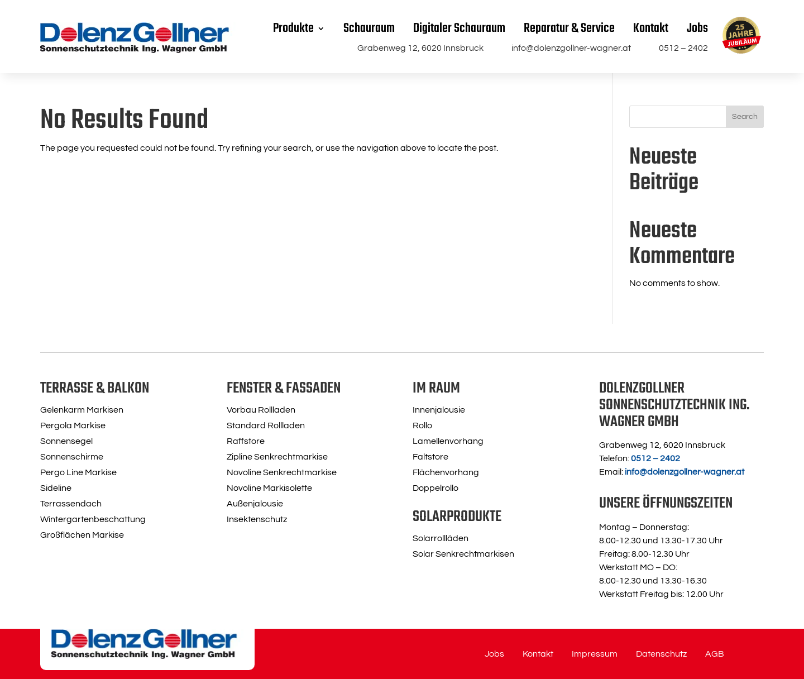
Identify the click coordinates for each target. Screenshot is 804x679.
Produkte (293, 28)
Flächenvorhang (446, 472)
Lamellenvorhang (448, 441)
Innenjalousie (439, 409)
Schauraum (369, 28)
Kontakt (650, 28)
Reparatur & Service (569, 28)
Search (745, 117)
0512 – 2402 (683, 48)
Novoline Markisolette (269, 488)
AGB (714, 654)
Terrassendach (71, 503)
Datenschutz (661, 654)
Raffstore (246, 441)
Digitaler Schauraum (459, 28)
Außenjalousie (255, 503)
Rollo (422, 425)
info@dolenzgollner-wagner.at (571, 48)
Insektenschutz (257, 519)
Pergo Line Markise (78, 472)
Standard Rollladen (266, 425)
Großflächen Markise (82, 534)
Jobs (697, 28)
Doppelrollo (435, 488)
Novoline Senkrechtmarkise (282, 472)
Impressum (595, 654)
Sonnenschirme (71, 456)
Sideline (55, 488)
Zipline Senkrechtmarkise (277, 456)
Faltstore (430, 456)
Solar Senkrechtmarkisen (463, 553)
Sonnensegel (66, 441)
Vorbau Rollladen (261, 409)
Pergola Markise (73, 425)
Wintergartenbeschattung (93, 519)
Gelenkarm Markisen (81, 409)
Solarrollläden (440, 538)
